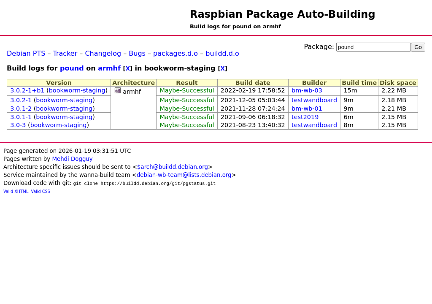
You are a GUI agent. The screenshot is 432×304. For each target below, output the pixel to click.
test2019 (305, 117)
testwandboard (314, 100)
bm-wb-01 (307, 108)
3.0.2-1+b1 (27, 90)
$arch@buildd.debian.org (172, 167)
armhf (109, 68)
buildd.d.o (222, 53)
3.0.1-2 (21, 108)
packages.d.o (175, 53)
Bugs (137, 53)
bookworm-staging (77, 90)
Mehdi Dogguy (72, 159)
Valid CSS (40, 191)
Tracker (65, 53)
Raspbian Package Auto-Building (282, 14)
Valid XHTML (15, 191)
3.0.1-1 (21, 117)
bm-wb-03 (307, 90)
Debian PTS (26, 53)
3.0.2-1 (21, 100)
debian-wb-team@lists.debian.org (184, 175)
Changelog (103, 53)
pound (72, 68)
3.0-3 (18, 125)
